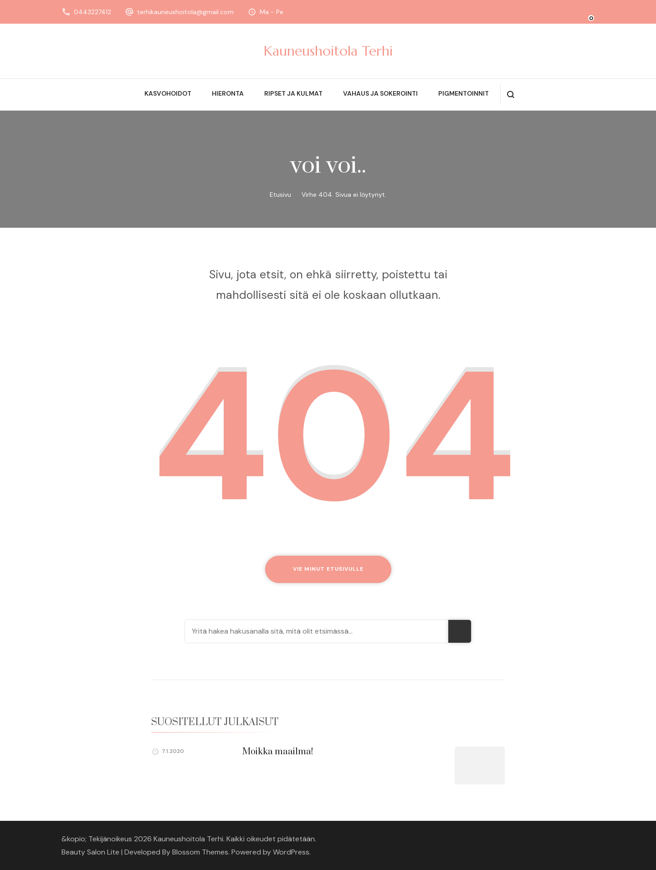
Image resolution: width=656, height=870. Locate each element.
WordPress (291, 852)
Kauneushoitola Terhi (328, 50)
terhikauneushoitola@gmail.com (185, 12)
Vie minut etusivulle (328, 569)
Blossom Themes (200, 852)
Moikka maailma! (277, 751)
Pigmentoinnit (463, 93)
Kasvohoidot (167, 93)
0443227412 (92, 12)
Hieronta (228, 93)
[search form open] (510, 94)
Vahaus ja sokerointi (380, 93)
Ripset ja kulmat (293, 93)
